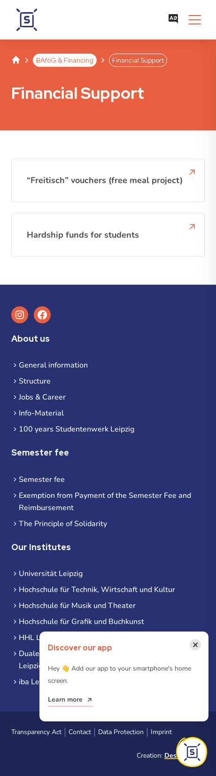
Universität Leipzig (51, 573)
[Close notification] (195, 644)
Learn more (65, 699)
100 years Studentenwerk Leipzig (76, 429)
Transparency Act (36, 732)
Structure (35, 381)
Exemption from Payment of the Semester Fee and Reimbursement (105, 501)
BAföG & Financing (64, 60)
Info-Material (41, 413)
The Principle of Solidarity (63, 524)
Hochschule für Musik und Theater (77, 605)
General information (53, 365)
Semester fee (42, 479)
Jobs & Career (42, 397)
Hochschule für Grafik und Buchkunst (81, 621)
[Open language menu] (173, 20)
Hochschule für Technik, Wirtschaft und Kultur (97, 589)
